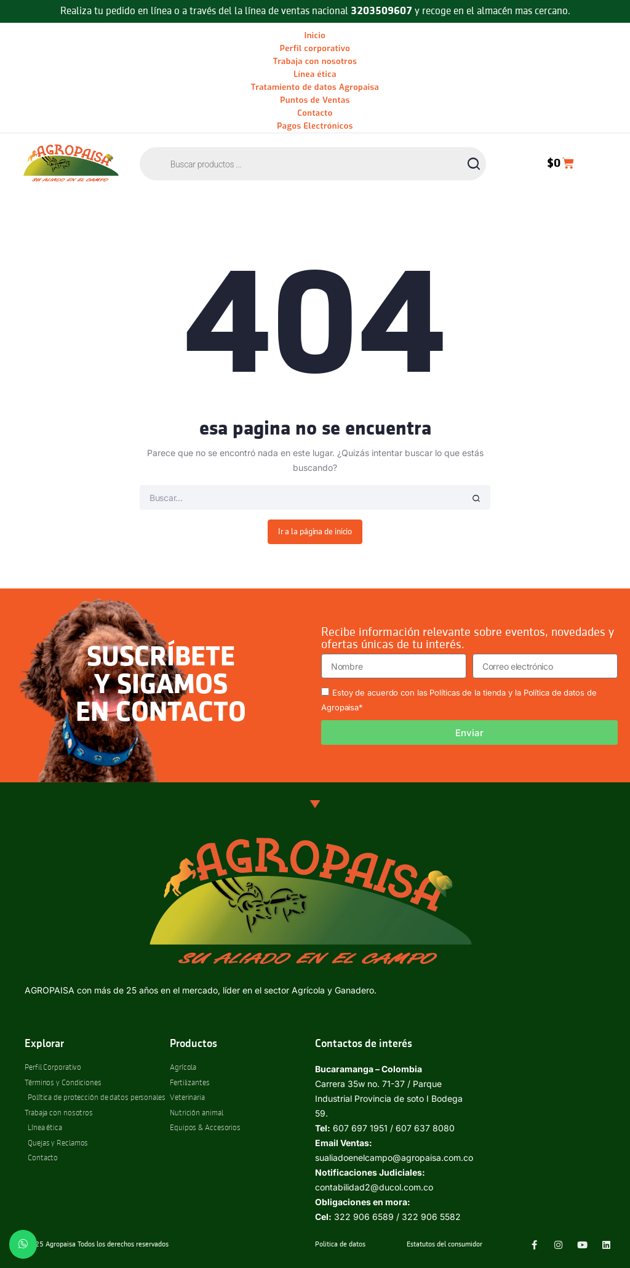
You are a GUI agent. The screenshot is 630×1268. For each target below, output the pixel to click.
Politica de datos (340, 1244)
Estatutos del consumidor (444, 1244)
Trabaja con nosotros (315, 61)
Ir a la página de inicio (315, 532)
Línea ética (315, 74)
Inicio (315, 35)
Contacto (315, 113)
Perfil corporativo (315, 48)
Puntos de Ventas (314, 100)
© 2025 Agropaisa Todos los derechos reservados (93, 1244)
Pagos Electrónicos (315, 126)
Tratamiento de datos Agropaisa (315, 87)
